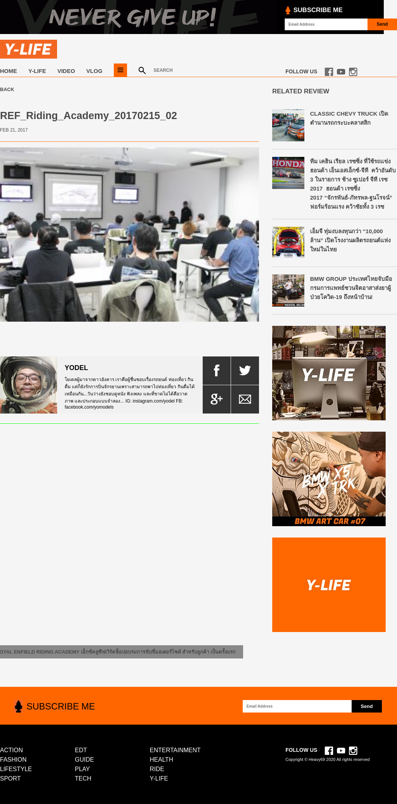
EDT (81, 750)
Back (7, 89)
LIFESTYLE (16, 769)
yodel (76, 368)
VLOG (94, 71)
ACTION (11, 750)
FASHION (13, 759)
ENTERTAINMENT (175, 750)
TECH (83, 778)
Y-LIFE (37, 71)
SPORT (10, 778)
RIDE (157, 769)
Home (8, 71)
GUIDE (84, 759)
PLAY (82, 769)
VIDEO (66, 71)
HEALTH (161, 759)
